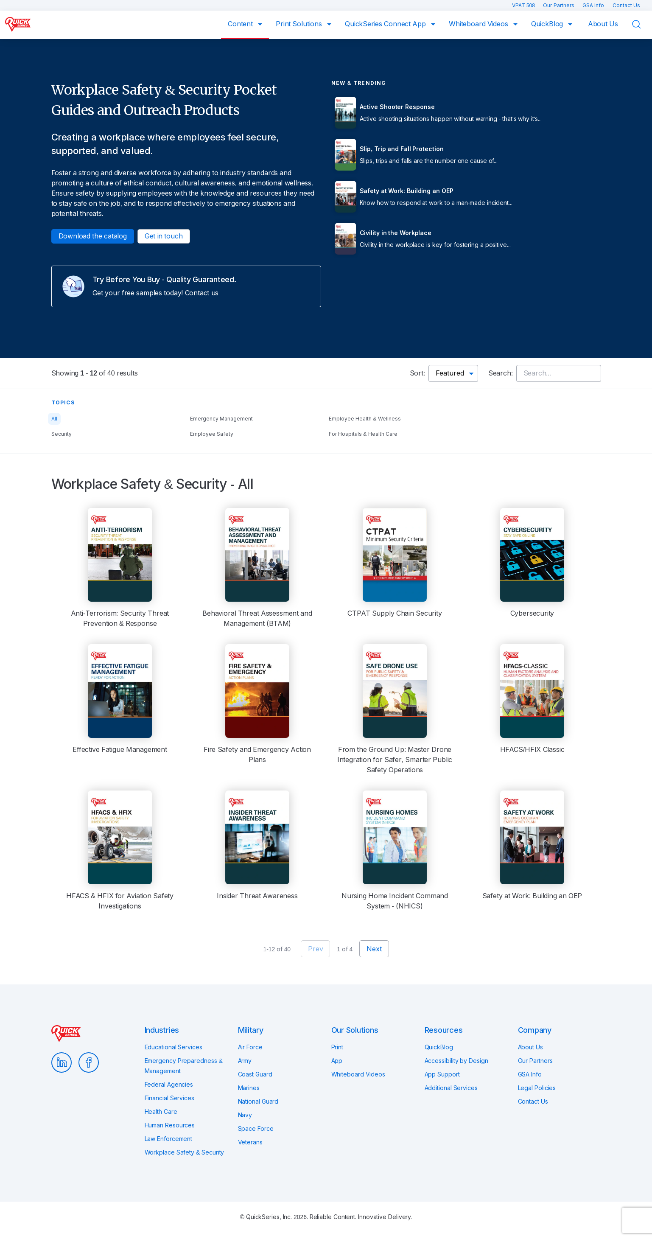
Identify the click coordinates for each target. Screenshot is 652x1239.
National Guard (258, 1101)
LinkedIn (61, 1062)
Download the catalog (93, 236)
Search (642, 24)
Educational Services (173, 1047)
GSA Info (594, 5)
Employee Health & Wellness (365, 419)
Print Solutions (300, 24)
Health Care (161, 1111)
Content (241, 24)
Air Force (250, 1047)
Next (374, 949)
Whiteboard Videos (479, 24)
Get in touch (164, 236)
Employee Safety (211, 434)
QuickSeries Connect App (386, 24)
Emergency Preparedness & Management (184, 1065)
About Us (603, 24)
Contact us (202, 293)
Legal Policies (537, 1088)
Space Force (256, 1128)
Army (245, 1060)
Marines (249, 1088)
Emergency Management (221, 419)
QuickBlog (548, 24)
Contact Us (626, 5)
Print (337, 1047)
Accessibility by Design (456, 1060)
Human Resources (170, 1125)
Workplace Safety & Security (184, 1152)
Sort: (417, 373)
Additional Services (451, 1088)
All (54, 419)
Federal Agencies (169, 1084)
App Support (442, 1074)
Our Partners (559, 5)
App (337, 1060)
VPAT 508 (524, 5)
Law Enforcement (169, 1138)
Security (61, 434)
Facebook (88, 1062)
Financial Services (169, 1098)
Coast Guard (255, 1074)
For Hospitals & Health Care (363, 434)
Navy (245, 1115)
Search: (500, 373)
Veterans (250, 1142)
